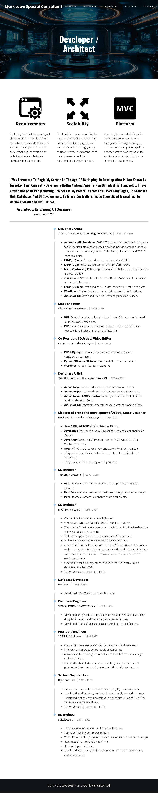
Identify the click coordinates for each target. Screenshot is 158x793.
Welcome (70, 7)
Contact (148, 7)
